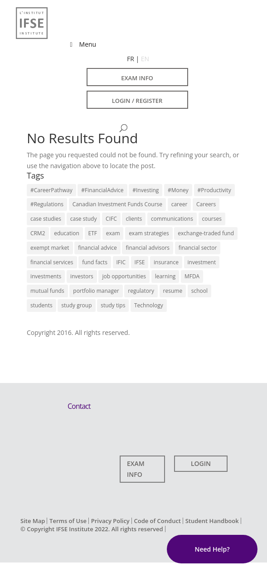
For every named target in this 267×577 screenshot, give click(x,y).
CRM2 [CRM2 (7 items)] (37, 233)
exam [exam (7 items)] (113, 233)
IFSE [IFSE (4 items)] (140, 262)
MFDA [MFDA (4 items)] (191, 276)
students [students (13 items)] (41, 305)
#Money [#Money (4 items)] (178, 190)
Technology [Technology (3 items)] (148, 305)
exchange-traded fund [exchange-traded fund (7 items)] (206, 233)
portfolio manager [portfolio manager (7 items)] (96, 291)
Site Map (32, 521)
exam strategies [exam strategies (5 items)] (149, 233)
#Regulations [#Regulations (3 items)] (46, 204)
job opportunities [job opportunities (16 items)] (124, 276)
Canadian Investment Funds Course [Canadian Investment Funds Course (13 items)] (117, 204)
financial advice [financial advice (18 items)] (97, 248)
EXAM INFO (137, 78)
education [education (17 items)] (66, 233)
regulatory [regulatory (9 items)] (141, 291)
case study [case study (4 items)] (83, 219)
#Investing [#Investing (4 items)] (145, 190)
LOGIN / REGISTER (137, 101)
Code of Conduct (157, 521)
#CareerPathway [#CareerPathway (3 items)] (51, 190)
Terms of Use (68, 521)
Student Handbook (212, 521)
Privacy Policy (110, 521)
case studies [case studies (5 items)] (45, 219)
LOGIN (201, 463)
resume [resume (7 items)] (173, 291)
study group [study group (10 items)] (76, 305)
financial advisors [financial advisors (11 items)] (148, 248)
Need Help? (211, 549)
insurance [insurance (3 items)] (166, 262)
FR (130, 58)
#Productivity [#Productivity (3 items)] (214, 190)
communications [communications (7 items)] (172, 219)
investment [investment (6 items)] (202, 262)
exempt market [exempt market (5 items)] (49, 248)
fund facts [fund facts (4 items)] (94, 262)
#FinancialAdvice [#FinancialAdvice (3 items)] (102, 190)
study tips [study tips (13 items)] (113, 305)
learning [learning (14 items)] (165, 276)
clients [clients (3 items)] (134, 219)
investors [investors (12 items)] (81, 276)
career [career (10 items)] (179, 204)
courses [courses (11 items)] (212, 219)
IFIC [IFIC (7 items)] (121, 262)
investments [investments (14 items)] (45, 276)
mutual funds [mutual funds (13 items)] (47, 291)
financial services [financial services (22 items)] (51, 262)
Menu (81, 44)
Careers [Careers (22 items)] (206, 204)
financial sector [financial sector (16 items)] (198, 248)
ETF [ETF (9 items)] (92, 233)
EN (145, 58)
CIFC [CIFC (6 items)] (111, 219)
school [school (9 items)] (199, 291)
